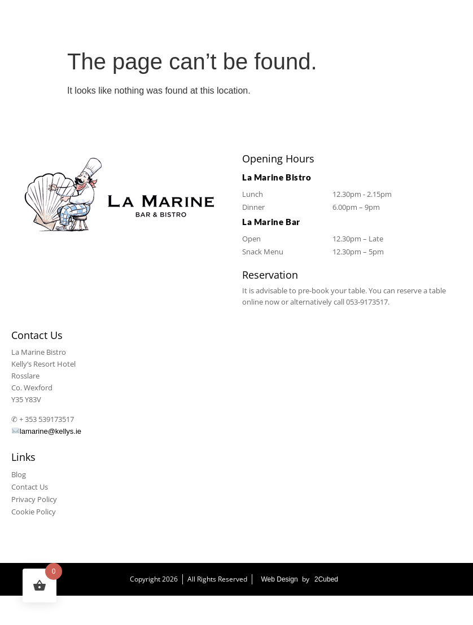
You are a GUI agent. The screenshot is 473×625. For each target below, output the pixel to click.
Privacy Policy (34, 499)
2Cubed (326, 579)
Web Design (279, 579)
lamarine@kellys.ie (46, 431)
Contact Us (29, 487)
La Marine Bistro (76, 610)
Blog (18, 474)
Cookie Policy (33, 512)
